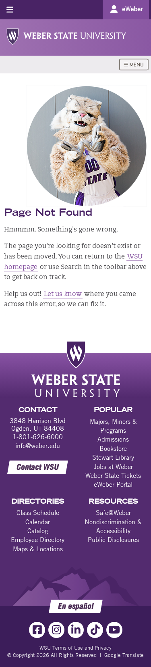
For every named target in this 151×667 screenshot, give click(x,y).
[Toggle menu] (10, 9)
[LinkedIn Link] (76, 630)
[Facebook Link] (37, 630)
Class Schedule (38, 513)
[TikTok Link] (95, 630)
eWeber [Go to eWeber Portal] (132, 9)
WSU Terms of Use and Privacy (75, 647)
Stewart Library (113, 457)
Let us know (63, 294)
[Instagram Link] (56, 630)
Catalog (37, 531)
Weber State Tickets (113, 475)
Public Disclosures (113, 540)
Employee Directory (37, 540)
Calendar (37, 522)
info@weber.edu (37, 446)
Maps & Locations (38, 549)
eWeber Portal (113, 484)
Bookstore (113, 448)
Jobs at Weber (113, 467)
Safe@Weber (113, 513)
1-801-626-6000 (37, 437)
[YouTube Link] (114, 630)
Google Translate (124, 655)
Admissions (113, 439)
